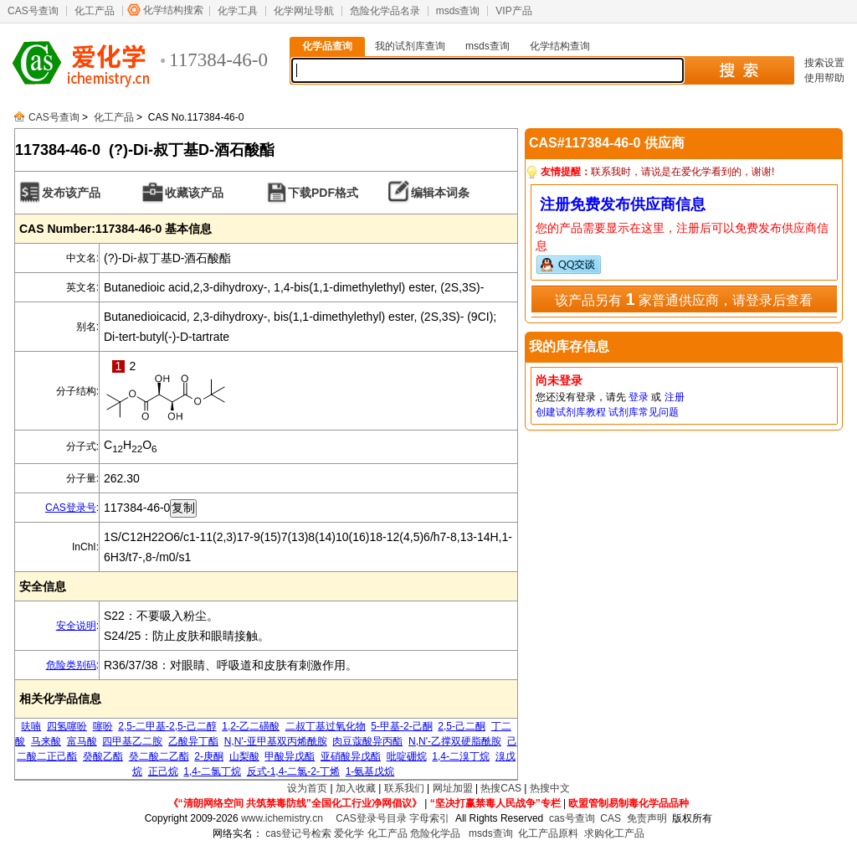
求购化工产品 (614, 833)
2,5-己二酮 (461, 726)
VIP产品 (513, 11)
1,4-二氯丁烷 (212, 771)
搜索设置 (824, 63)
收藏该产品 (194, 192)
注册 (675, 397)
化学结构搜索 (173, 10)
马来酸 (46, 741)
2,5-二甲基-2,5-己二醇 (167, 726)
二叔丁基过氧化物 (325, 726)
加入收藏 (356, 788)
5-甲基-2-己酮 (401, 726)
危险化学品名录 (385, 11)
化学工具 (238, 11)
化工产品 (94, 11)
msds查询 (458, 11)
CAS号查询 (33, 11)
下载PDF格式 (323, 192)
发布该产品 (71, 192)
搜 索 (738, 70)
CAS (610, 818)
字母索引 (429, 818)
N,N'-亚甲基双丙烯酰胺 (275, 741)
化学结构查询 (560, 46)
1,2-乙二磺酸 (251, 726)
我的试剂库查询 (410, 46)
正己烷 (163, 771)
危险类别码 (71, 665)
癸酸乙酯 (103, 756)
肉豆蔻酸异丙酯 (367, 741)
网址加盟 (453, 788)
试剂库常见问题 (643, 412)
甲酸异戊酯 (289, 756)
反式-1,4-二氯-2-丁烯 (293, 771)
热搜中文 (550, 788)
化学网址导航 (304, 11)
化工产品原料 (548, 833)
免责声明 (647, 818)
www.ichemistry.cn (282, 818)
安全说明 (76, 626)
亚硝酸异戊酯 (351, 756)
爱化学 (349, 833)
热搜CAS (500, 788)
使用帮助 (824, 78)
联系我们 (404, 788)
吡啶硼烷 (407, 756)
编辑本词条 (440, 192)
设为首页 (307, 788)
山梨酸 (244, 756)
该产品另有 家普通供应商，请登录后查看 (684, 299)
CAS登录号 (70, 507)
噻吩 (103, 726)
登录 (639, 397)
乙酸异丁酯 (193, 741)
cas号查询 (572, 818)
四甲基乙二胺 (132, 741)
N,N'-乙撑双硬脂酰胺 (454, 741)
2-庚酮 (208, 756)
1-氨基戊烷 (370, 771)
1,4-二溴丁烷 (461, 756)
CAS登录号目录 (371, 818)
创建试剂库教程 (571, 412)
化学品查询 (327, 46)
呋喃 (31, 726)
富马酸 (82, 741)
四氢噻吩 (67, 726)
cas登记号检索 (298, 833)
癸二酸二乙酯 (159, 756)
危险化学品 (435, 833)
